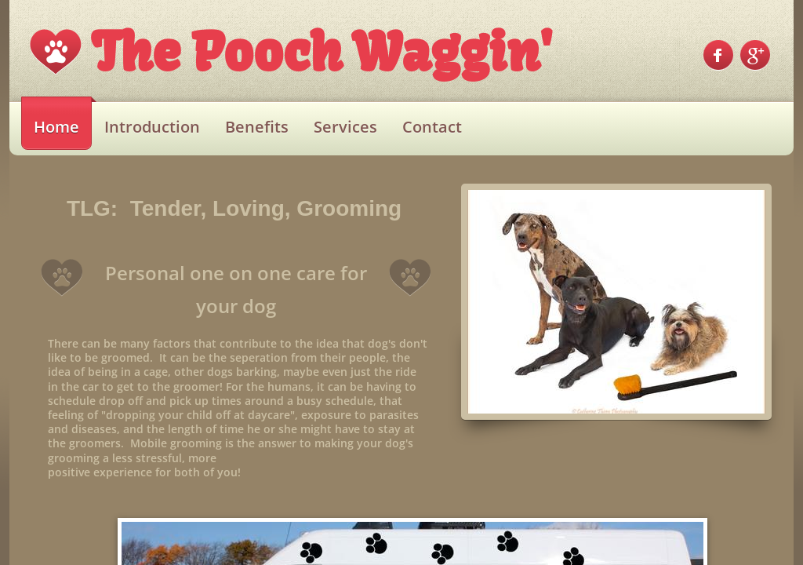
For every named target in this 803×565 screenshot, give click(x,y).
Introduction (152, 126)
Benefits (257, 126)
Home (56, 126)
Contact (432, 126)
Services (345, 126)
